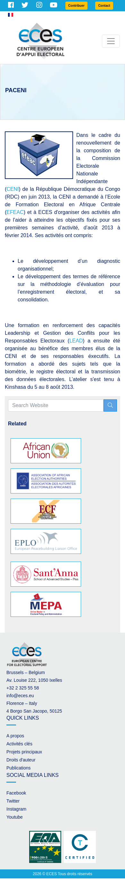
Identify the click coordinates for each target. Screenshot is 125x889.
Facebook (16, 793)
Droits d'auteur (21, 759)
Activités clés (19, 743)
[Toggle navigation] (111, 41)
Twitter (13, 801)
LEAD (76, 340)
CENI (12, 189)
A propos (15, 735)
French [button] (17, 15)
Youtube (14, 817)
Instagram (16, 809)
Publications (18, 767)
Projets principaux (24, 751)
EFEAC (14, 212)
